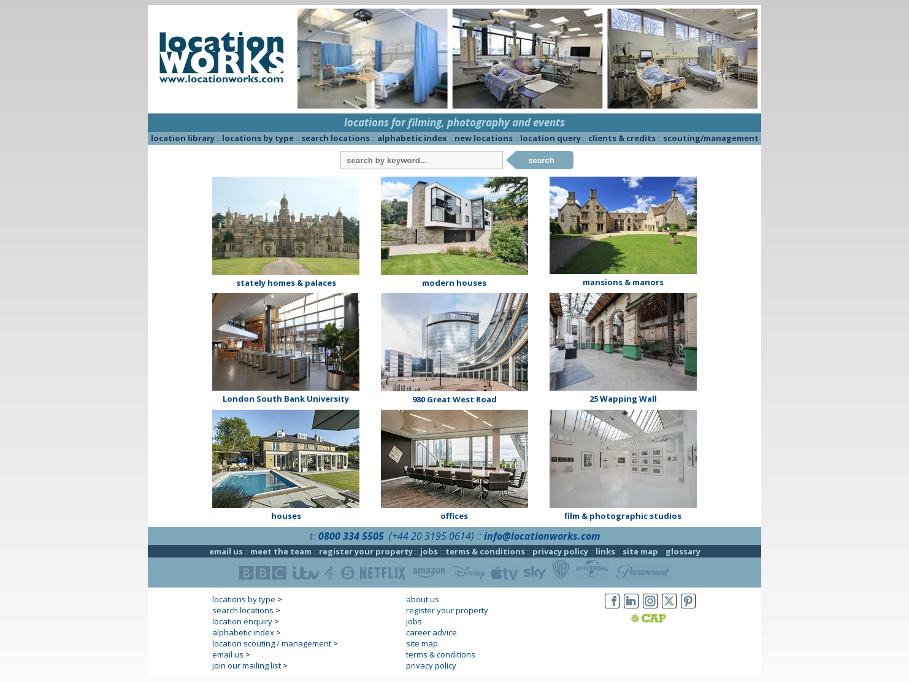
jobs (429, 551)
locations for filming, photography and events (454, 122)
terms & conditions (485, 551)
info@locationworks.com (542, 536)
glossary (682, 551)
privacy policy (560, 551)
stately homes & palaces (286, 282)
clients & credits (622, 138)
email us (226, 551)
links (605, 551)
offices (454, 515)
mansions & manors (623, 282)
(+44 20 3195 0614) (431, 536)
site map (640, 551)
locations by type (258, 138)
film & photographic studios (622, 515)
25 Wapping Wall (623, 398)
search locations (335, 138)
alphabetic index (412, 138)
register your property (366, 551)
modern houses (454, 282)
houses (286, 515)
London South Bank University (286, 398)
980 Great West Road (454, 399)
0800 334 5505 (351, 536)
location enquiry (242, 621)
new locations (483, 138)
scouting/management (711, 138)
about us (422, 599)
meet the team (281, 551)
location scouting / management (271, 643)
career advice (431, 632)
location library (183, 138)
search (541, 160)
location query (550, 138)
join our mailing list (246, 665)
